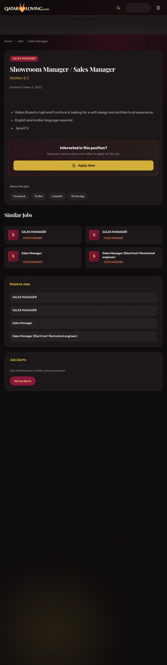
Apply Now (86, 165)
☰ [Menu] (158, 7)
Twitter (38, 196)
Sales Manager (38, 41)
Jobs (20, 41)
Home (8, 41)
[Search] (118, 7)
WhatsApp (78, 196)
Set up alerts (22, 381)
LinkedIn (57, 196)
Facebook (19, 196)
